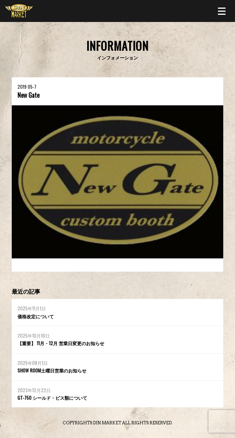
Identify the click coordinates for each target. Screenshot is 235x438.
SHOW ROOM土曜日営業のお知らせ (51, 370)
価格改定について (35, 316)
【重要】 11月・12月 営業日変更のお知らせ (60, 343)
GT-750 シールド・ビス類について (52, 397)
